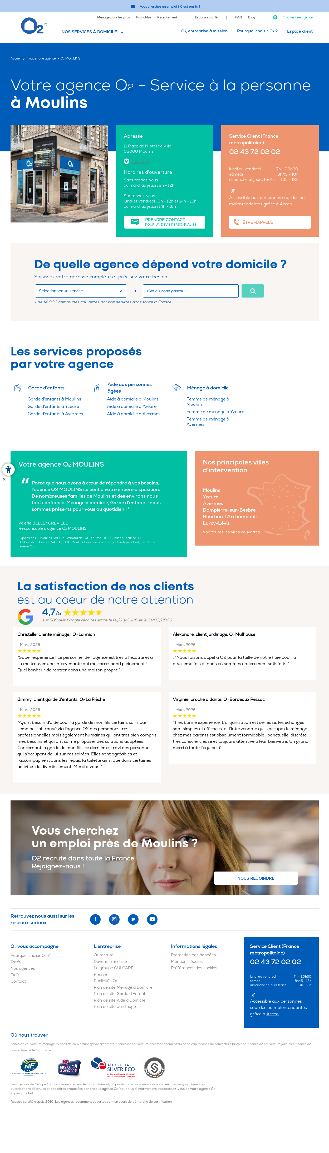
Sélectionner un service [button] (61, 291)
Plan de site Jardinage (115, 1006)
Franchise (143, 17)
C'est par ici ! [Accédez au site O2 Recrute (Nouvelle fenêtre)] (190, 7)
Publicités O (105, 980)
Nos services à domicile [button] (89, 31)
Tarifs (16, 962)
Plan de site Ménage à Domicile (123, 987)
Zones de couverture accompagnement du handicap (157, 1044)
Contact (18, 981)
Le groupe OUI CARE (114, 968)
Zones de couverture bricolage (223, 1044)
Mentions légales (187, 961)
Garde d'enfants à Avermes (55, 414)
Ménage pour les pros (113, 17)
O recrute (104, 955)
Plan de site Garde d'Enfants (121, 993)
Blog (251, 17)
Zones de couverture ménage (33, 1044)
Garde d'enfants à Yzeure (53, 406)
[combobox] (81, 291)
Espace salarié (206, 17)
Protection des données (193, 955)
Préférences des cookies (194, 968)
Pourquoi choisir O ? (257, 31)
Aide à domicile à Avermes (133, 414)
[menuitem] (114, 17)
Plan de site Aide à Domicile (119, 1000)
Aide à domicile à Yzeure (131, 406)
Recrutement (167, 17)
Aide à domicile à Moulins (133, 399)
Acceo (286, 204)
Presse (100, 974)
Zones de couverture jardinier (271, 1044)
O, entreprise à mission (204, 31)
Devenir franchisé (110, 961)
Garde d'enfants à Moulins (54, 399)
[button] (253, 291)
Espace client (300, 31)
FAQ (238, 17)
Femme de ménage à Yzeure (215, 411)
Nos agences (23, 968)
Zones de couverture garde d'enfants (86, 1044)
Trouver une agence (293, 17)
